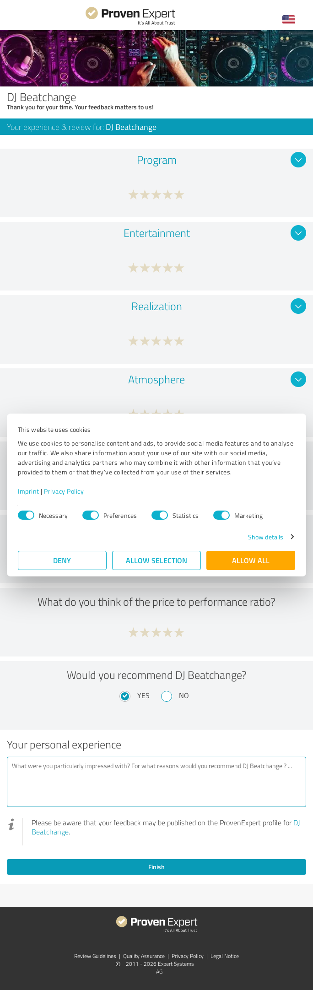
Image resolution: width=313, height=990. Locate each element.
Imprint (28, 491)
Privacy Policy (64, 491)
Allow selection (156, 560)
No (184, 695)
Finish (156, 866)
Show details (265, 537)
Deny (62, 560)
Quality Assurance (144, 956)
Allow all (251, 560)
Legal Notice (224, 956)
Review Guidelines (95, 956)
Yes (143, 695)
